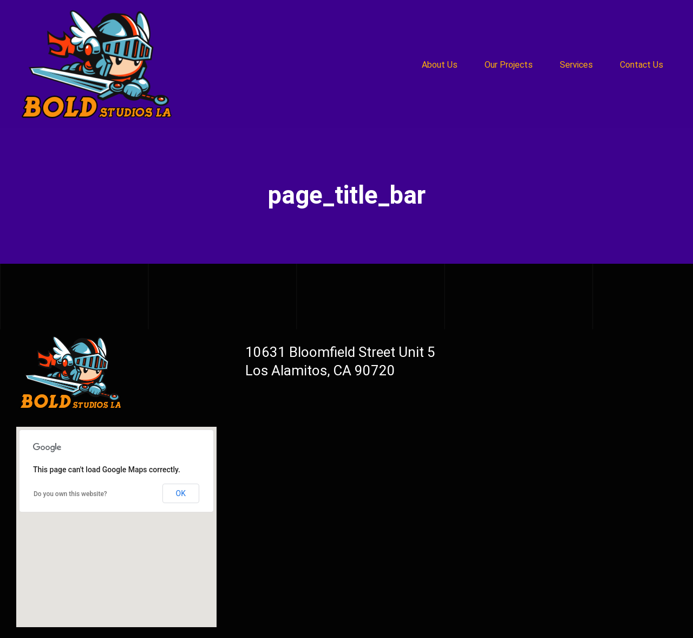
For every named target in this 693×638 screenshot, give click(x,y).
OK (181, 493)
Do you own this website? (70, 494)
